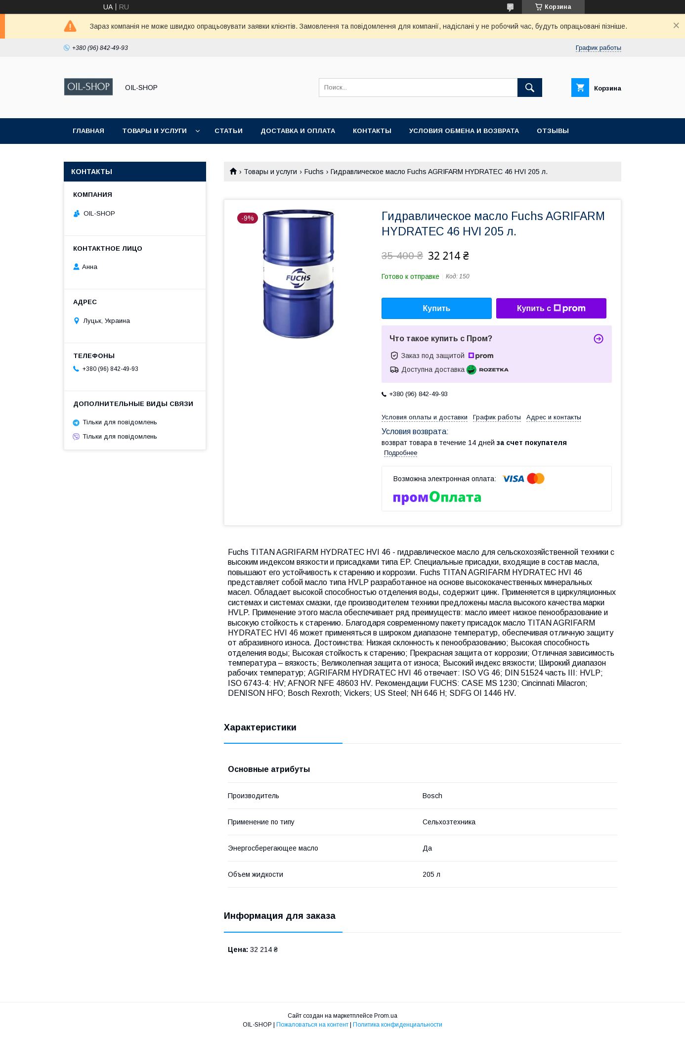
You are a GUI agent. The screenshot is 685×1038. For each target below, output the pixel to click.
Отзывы (553, 131)
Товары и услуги (154, 131)
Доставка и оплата (297, 131)
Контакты (372, 131)
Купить (437, 308)
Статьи (228, 131)
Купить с (551, 308)
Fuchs (314, 172)
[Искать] (529, 87)
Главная (88, 131)
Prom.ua (385, 1015)
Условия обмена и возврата (464, 131)
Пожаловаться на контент (312, 1024)
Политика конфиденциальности (397, 1024)
